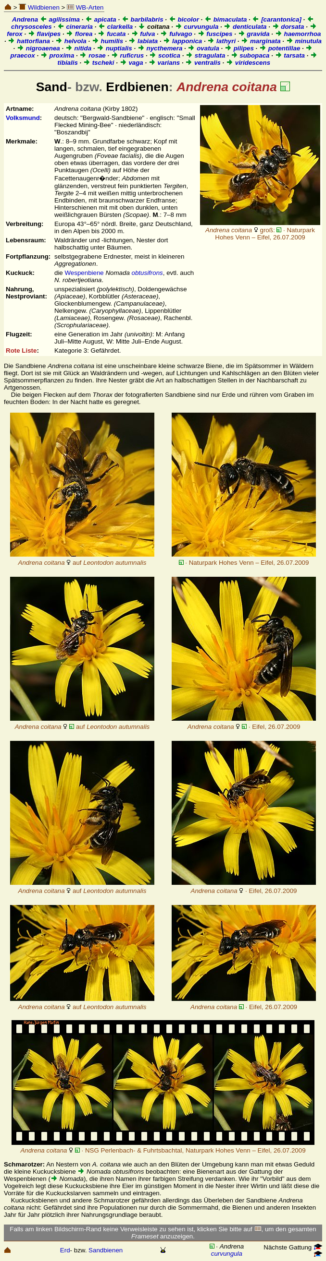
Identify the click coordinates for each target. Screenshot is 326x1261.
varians (164, 62)
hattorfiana (29, 41)
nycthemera (160, 48)
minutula (304, 41)
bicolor (184, 19)
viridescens (248, 62)
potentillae (279, 48)
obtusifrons (147, 272)
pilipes (239, 48)
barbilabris (142, 19)
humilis (107, 41)
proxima (57, 55)
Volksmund (23, 117)
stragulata (205, 55)
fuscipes (215, 33)
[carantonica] (276, 19)
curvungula (197, 26)
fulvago (176, 33)
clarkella (115, 26)
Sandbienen (105, 1250)
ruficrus (127, 55)
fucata (111, 33)
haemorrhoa (298, 33)
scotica (164, 55)
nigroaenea (38, 48)
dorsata (288, 26)
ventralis (203, 62)
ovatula (203, 48)
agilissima (60, 19)
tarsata (290, 55)
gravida (254, 33)
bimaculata (225, 19)
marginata (260, 41)
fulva (143, 33)
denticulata (245, 26)
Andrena (25, 19)
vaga (131, 62)
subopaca (250, 55)
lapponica (182, 41)
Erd (65, 1250)
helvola (71, 41)
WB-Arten (85, 7)
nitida (78, 48)
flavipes (44, 33)
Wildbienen (39, 7)
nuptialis (114, 48)
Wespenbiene (83, 272)
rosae (92, 55)
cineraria (75, 26)
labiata (143, 41)
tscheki (98, 62)
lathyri (221, 41)
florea (79, 33)
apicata (100, 19)
